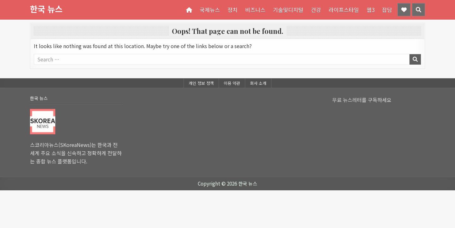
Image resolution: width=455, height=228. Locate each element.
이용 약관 (232, 83)
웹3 (370, 10)
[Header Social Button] (403, 9)
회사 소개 (258, 83)
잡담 (387, 10)
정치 (233, 10)
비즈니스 (255, 10)
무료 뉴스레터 (347, 100)
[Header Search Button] (418, 9)
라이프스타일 (344, 10)
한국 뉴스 (46, 9)
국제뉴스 (210, 10)
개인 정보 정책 (201, 83)
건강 (316, 10)
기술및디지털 (288, 10)
